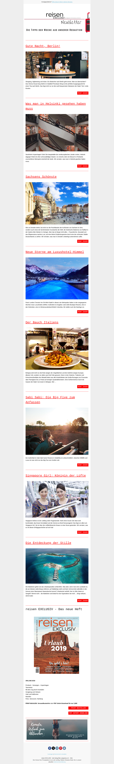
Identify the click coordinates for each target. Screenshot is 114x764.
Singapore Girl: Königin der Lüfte (56, 475)
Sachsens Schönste (41, 177)
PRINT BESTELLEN (78, 708)
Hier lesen (83, 93)
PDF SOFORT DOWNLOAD (78, 713)
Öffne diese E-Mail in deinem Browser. (62, 2)
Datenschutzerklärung (60, 762)
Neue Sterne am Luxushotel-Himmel (55, 252)
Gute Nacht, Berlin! (43, 46)
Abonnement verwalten (60, 754)
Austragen (50, 754)
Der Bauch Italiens (42, 322)
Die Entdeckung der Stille (48, 543)
